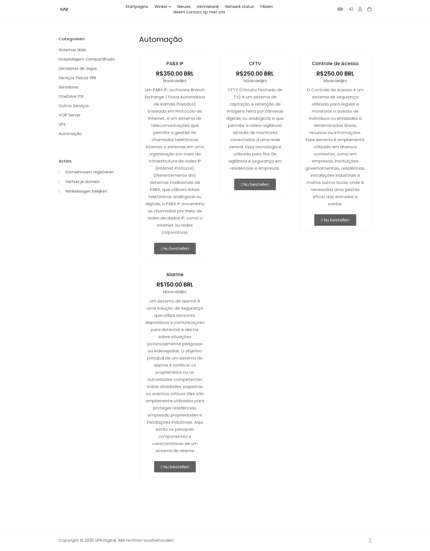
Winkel (163, 6)
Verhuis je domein (79, 182)
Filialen (267, 6)
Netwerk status (239, 6)
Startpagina (137, 6)
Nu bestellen (175, 248)
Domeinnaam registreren (86, 172)
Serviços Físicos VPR (77, 78)
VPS (62, 124)
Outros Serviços (74, 106)
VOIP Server (70, 115)
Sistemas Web (72, 50)
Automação (70, 133)
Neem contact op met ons (199, 12)
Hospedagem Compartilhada (87, 59)
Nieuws (184, 6)
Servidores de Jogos (78, 68)
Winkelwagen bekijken (83, 191)
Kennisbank (208, 6)
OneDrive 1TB (71, 96)
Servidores (68, 87)
